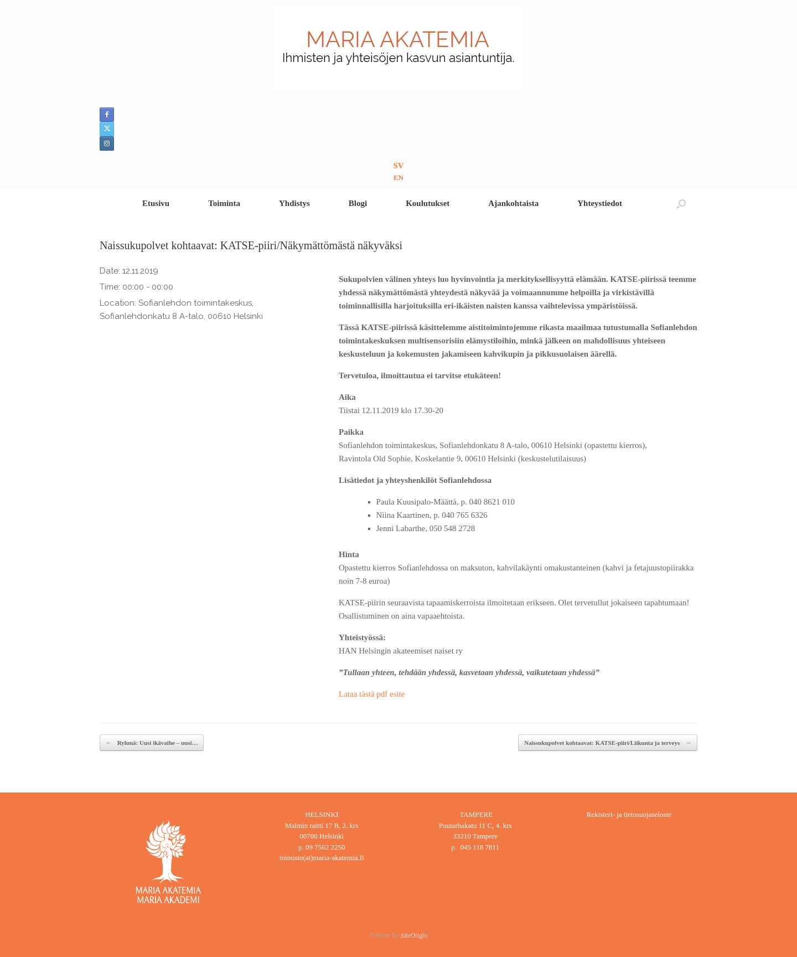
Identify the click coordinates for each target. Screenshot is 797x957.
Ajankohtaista (513, 203)
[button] (681, 203)
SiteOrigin (414, 935)
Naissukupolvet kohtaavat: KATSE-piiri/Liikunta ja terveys (607, 743)
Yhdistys (294, 203)
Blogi (358, 203)
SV (398, 165)
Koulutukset (427, 203)
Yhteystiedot (599, 203)
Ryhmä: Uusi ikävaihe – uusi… (152, 743)
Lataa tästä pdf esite (372, 694)
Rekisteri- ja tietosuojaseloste (629, 814)
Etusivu (155, 203)
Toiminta (224, 203)
